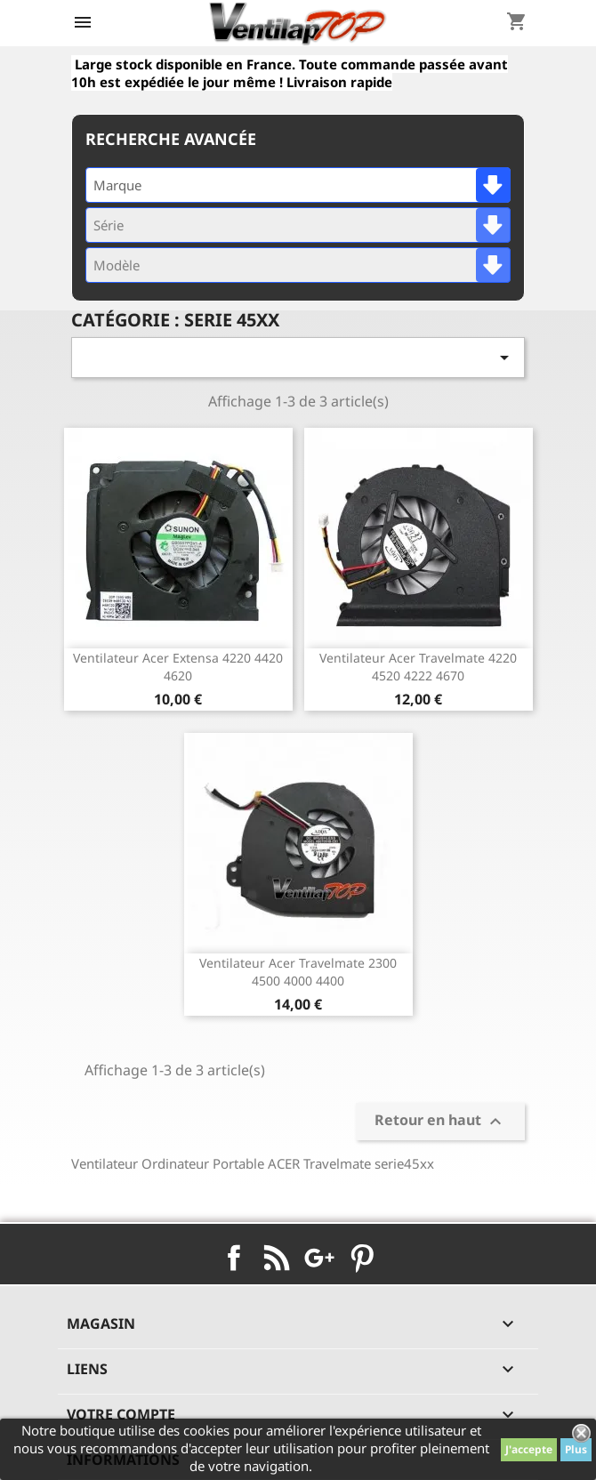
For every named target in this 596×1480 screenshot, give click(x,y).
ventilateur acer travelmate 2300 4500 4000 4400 (298, 971)
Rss (276, 1257)
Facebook (234, 1257)
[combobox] (298, 185)
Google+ (319, 1257)
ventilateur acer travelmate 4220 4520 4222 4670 (418, 666)
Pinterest (362, 1257)
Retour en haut (440, 1121)
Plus (576, 1449)
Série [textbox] (108, 225)
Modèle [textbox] (116, 265)
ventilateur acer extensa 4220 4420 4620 (178, 666)
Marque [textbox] (117, 185)
